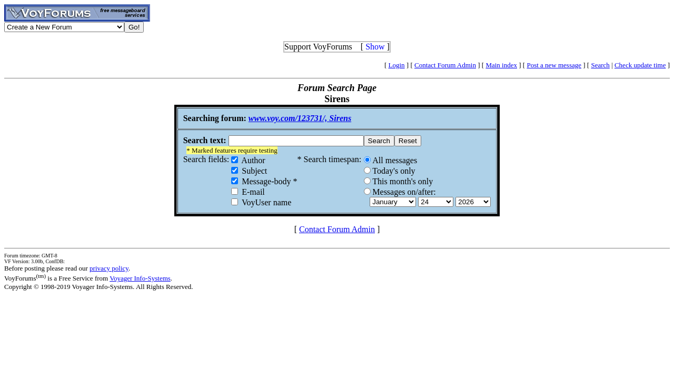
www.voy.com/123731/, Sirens (300, 118)
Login (397, 65)
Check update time (640, 65)
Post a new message (554, 65)
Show (374, 46)
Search (600, 65)
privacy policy (109, 268)
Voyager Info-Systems (140, 278)
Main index (501, 65)
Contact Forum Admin (445, 65)
